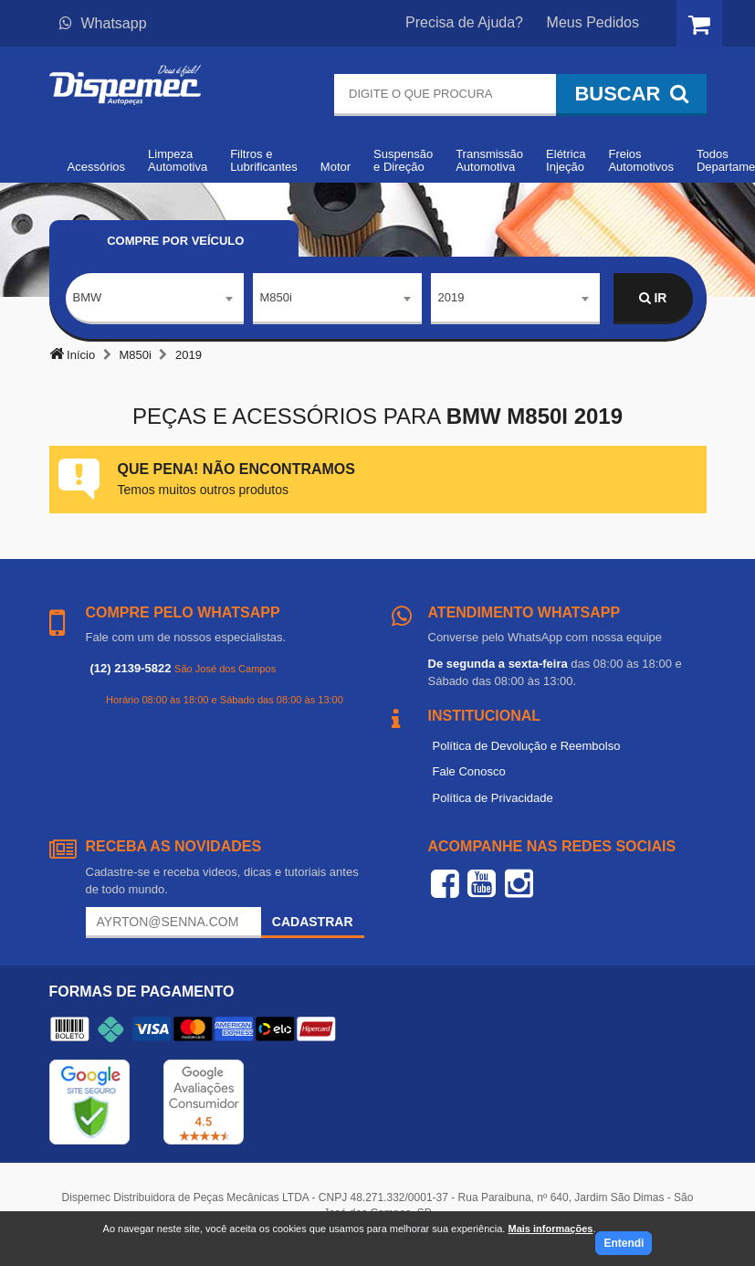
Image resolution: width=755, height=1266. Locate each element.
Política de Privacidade (493, 798)
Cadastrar (312, 921)
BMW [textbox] (87, 297)
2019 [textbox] (451, 297)
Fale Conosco (469, 771)
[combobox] (155, 298)
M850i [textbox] (276, 297)
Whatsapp (103, 23)
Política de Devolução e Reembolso (527, 746)
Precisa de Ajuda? (464, 22)
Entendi (623, 1243)
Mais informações (550, 1228)
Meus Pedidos (593, 22)
